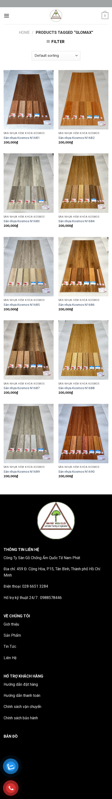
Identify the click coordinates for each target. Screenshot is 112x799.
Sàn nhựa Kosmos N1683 (22, 221)
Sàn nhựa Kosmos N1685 (22, 305)
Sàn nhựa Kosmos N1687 (22, 388)
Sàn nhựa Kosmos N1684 (76, 221)
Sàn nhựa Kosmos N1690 (76, 471)
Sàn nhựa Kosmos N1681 (22, 138)
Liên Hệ (10, 658)
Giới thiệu (11, 624)
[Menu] (6, 15)
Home (24, 32)
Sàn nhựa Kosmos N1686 (76, 305)
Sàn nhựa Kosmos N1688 (76, 388)
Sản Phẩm (12, 635)
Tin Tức (10, 646)
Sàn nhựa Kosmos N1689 (22, 471)
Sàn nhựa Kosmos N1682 (76, 138)
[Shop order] (56, 55)
